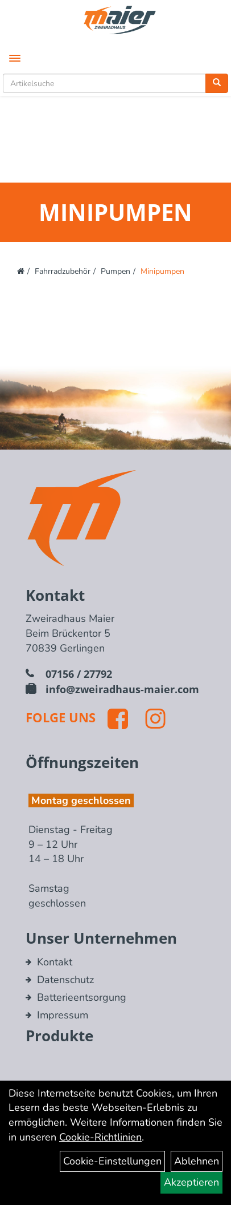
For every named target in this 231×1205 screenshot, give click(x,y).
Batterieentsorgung (81, 997)
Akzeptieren (191, 1182)
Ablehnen (196, 1161)
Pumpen (115, 271)
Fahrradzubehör (62, 271)
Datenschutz (65, 979)
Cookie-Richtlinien (100, 1137)
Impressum (62, 1015)
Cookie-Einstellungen (112, 1161)
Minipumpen (162, 271)
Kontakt (54, 962)
